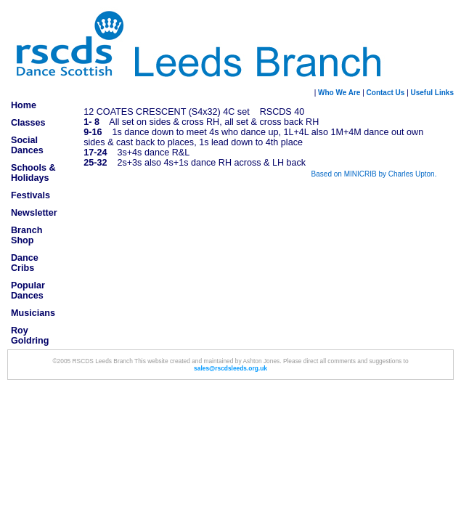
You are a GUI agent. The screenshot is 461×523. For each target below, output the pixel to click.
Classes (28, 123)
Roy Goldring (30, 335)
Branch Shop (26, 235)
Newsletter (34, 213)
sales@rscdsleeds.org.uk (230, 368)
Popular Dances (28, 290)
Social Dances (27, 145)
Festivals (30, 195)
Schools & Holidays (33, 173)
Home (23, 105)
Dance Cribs (24, 263)
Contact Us (386, 93)
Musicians (33, 313)
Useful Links (431, 93)
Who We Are (339, 93)
